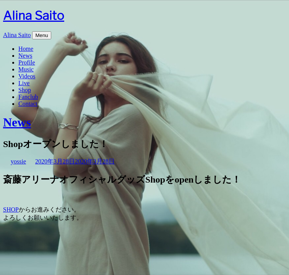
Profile (26, 62)
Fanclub (28, 97)
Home (25, 48)
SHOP (11, 209)
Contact (27, 103)
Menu (41, 35)
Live (23, 83)
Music (26, 69)
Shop (24, 90)
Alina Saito (33, 15)
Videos (26, 76)
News (25, 55)
